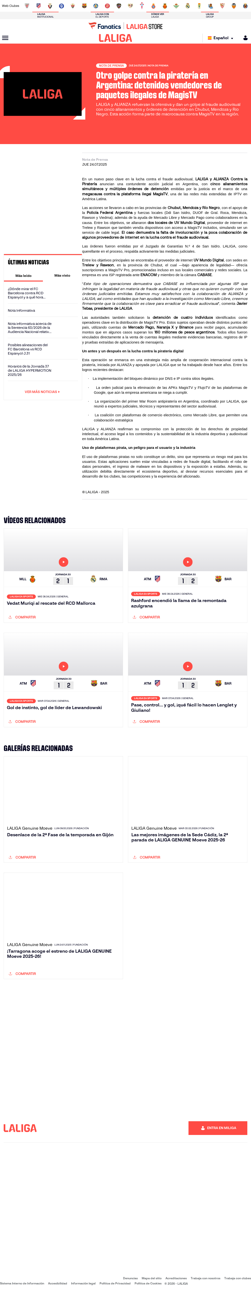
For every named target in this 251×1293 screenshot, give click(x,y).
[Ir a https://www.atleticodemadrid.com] (38, 6)
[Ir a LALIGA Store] (125, 25)
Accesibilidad (57, 1283)
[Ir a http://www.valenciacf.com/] (234, 6)
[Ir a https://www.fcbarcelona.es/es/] (84, 6)
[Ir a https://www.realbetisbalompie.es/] (176, 6)
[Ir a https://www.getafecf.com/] (96, 6)
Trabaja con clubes (237, 1278)
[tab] (23, 275)
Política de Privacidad (115, 1283)
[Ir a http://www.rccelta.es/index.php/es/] (142, 6)
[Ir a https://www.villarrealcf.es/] (245, 6)
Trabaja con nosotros (205, 1278)
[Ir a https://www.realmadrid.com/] (187, 6)
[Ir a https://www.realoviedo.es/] (199, 6)
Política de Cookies (148, 1283)
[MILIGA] (244, 38)
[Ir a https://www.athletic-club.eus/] (27, 6)
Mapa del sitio (152, 1278)
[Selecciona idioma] (222, 38)
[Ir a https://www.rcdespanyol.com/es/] (153, 6)
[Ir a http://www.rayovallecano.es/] (130, 6)
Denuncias (130, 1278)
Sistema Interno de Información (22, 1283)
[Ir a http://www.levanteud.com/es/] (119, 6)
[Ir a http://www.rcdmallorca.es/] (165, 6)
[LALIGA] (115, 38)
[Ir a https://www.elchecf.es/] (72, 6)
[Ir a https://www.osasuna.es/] (50, 6)
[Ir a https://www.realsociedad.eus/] (210, 6)
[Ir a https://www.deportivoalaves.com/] (61, 6)
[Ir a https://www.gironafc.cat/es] (107, 6)
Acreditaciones (176, 1278)
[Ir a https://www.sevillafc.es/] (222, 6)
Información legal (83, 1283)
